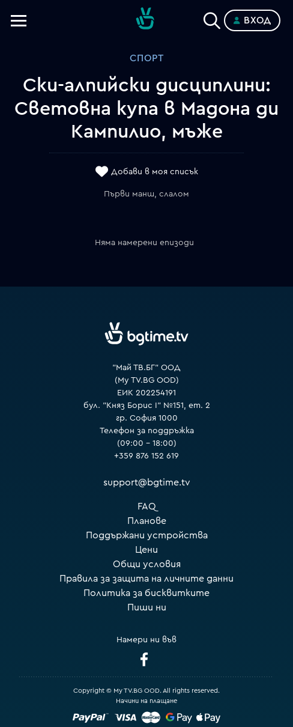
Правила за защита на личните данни (146, 578)
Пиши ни (146, 607)
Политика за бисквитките (146, 593)
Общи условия (147, 564)
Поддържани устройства (147, 535)
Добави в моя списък (154, 172)
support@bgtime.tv (146, 482)
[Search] (212, 18)
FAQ (146, 506)
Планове (146, 521)
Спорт (147, 58)
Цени (146, 550)
